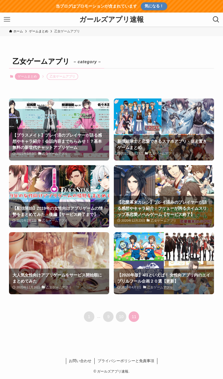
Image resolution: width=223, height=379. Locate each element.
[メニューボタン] (7, 20)
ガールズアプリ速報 (111, 19)
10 (121, 316)
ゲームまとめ (27, 76)
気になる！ (154, 6)
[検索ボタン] (216, 20)
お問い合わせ (80, 361)
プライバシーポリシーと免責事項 (126, 361)
